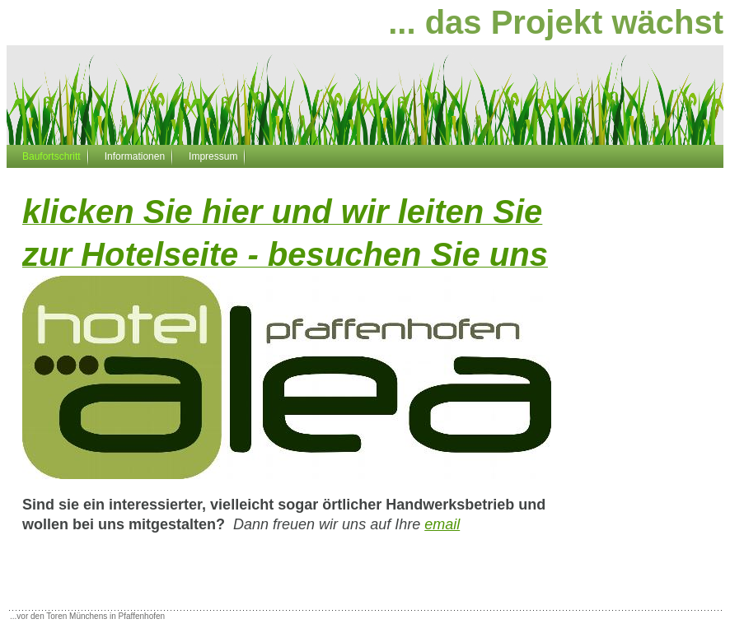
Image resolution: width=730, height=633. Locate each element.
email (442, 524)
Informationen (135, 156)
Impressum (213, 156)
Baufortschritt (51, 156)
